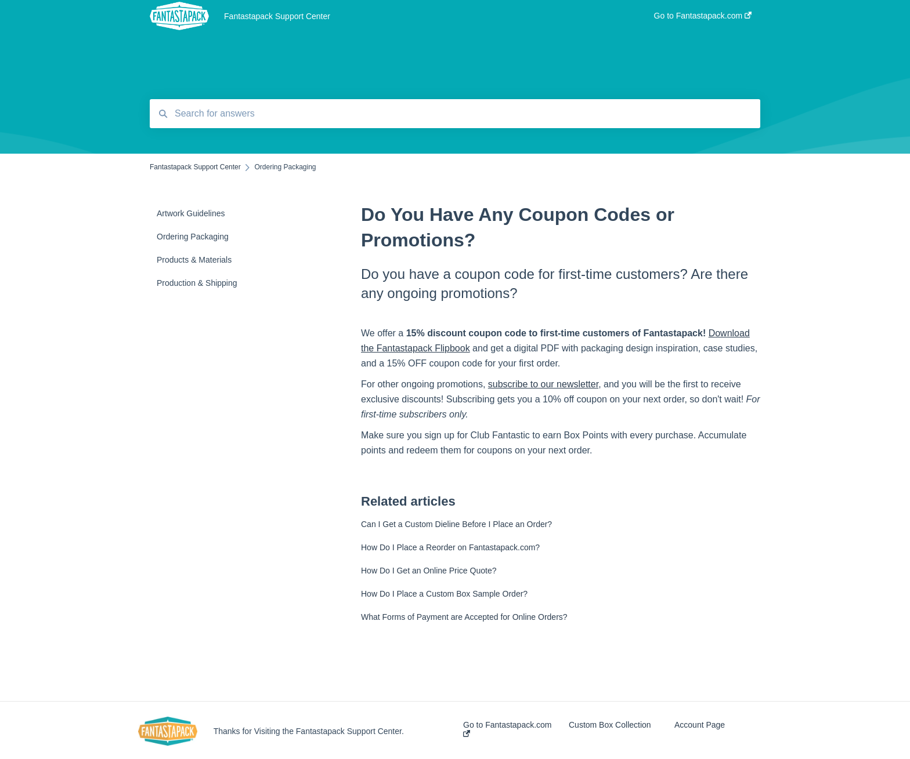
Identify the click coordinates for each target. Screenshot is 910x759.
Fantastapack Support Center (277, 16)
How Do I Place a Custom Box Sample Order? (444, 593)
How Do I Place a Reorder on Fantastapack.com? (450, 547)
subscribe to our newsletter (543, 384)
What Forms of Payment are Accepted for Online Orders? (464, 617)
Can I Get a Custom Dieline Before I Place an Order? (456, 524)
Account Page (699, 724)
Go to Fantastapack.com (507, 728)
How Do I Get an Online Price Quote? (428, 570)
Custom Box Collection (610, 724)
